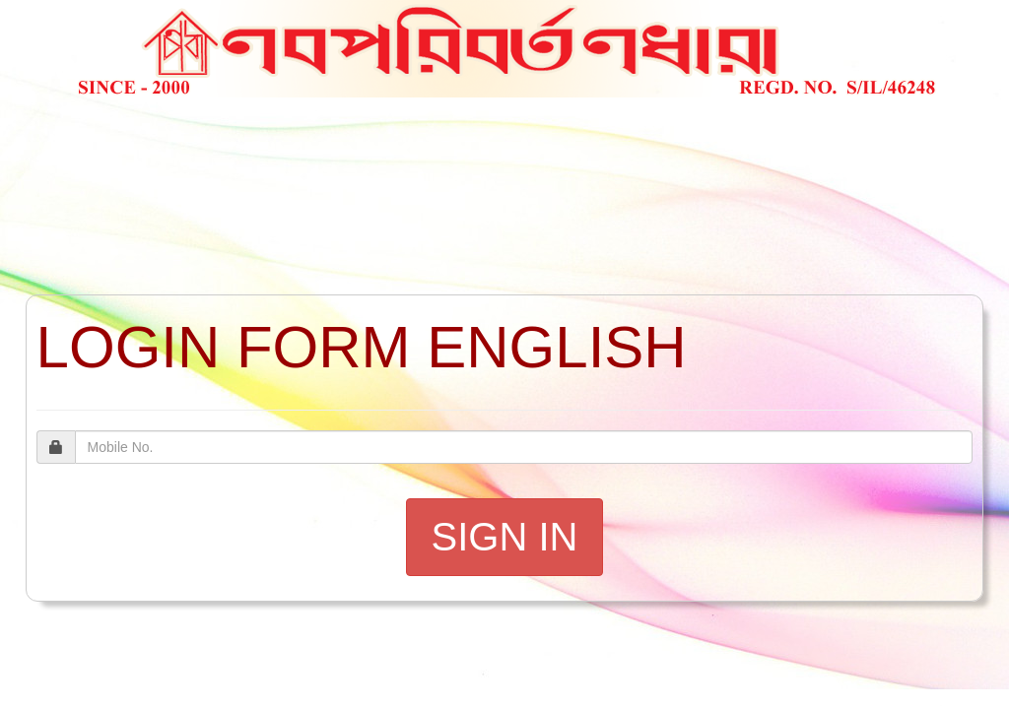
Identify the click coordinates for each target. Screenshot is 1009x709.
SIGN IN (505, 536)
